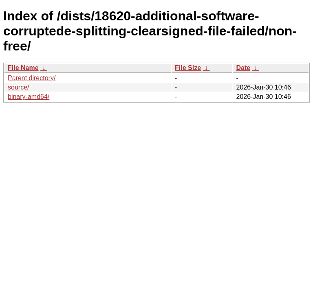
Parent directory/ (31, 77)
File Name (23, 67)
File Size (188, 67)
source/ (18, 87)
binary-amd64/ (28, 96)
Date (243, 67)
